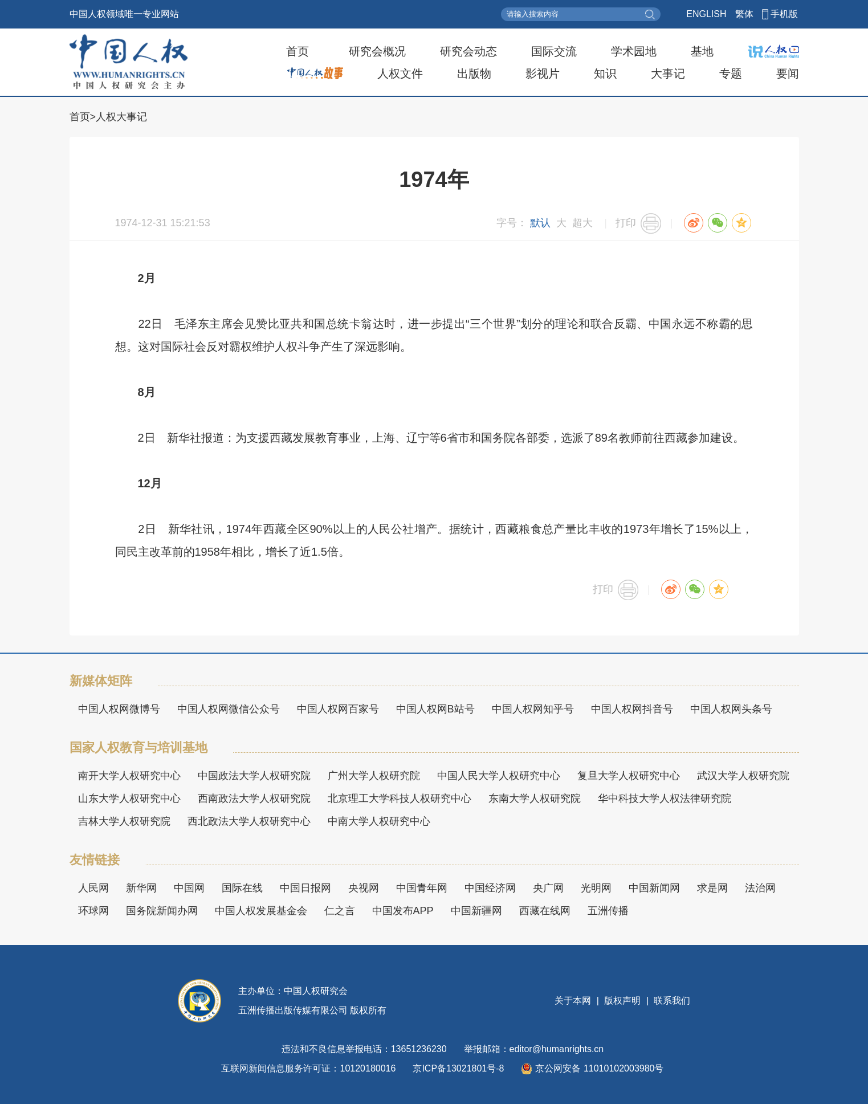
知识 (605, 73)
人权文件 (400, 73)
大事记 (668, 73)
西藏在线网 (544, 910)
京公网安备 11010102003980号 (592, 1068)
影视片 (542, 73)
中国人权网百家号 (338, 709)
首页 (297, 51)
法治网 (760, 888)
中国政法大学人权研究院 (254, 775)
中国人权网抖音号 (632, 709)
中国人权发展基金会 (261, 910)
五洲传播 (608, 910)
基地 (702, 51)
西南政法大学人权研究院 (254, 798)
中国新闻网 (654, 888)
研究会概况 (377, 51)
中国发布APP (403, 910)
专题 (730, 73)
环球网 (93, 910)
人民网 (93, 888)
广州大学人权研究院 (374, 775)
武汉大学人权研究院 (743, 775)
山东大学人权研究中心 (129, 798)
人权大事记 (121, 117)
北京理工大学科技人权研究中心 (399, 798)
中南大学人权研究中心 (379, 821)
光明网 (596, 888)
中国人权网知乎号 (533, 709)
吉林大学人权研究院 (124, 821)
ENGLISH (706, 14)
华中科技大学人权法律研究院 (664, 798)
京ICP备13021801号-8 (458, 1068)
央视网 (363, 888)
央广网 (548, 888)
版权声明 (622, 1000)
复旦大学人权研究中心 (628, 775)
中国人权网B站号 (435, 709)
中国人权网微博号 (119, 709)
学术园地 (634, 51)
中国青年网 (421, 888)
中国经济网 (490, 888)
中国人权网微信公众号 (228, 709)
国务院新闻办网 (162, 910)
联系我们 (670, 1000)
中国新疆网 (476, 910)
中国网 (189, 888)
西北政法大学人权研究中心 (249, 821)
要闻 (787, 73)
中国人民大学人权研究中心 (498, 775)
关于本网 (574, 1000)
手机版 (784, 14)
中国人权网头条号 (731, 709)
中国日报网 (305, 888)
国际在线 (242, 888)
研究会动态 (468, 51)
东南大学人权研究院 (534, 798)
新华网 (141, 888)
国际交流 (554, 51)
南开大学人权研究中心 (129, 775)
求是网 (712, 888)
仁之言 (339, 910)
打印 (626, 223)
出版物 (474, 73)
